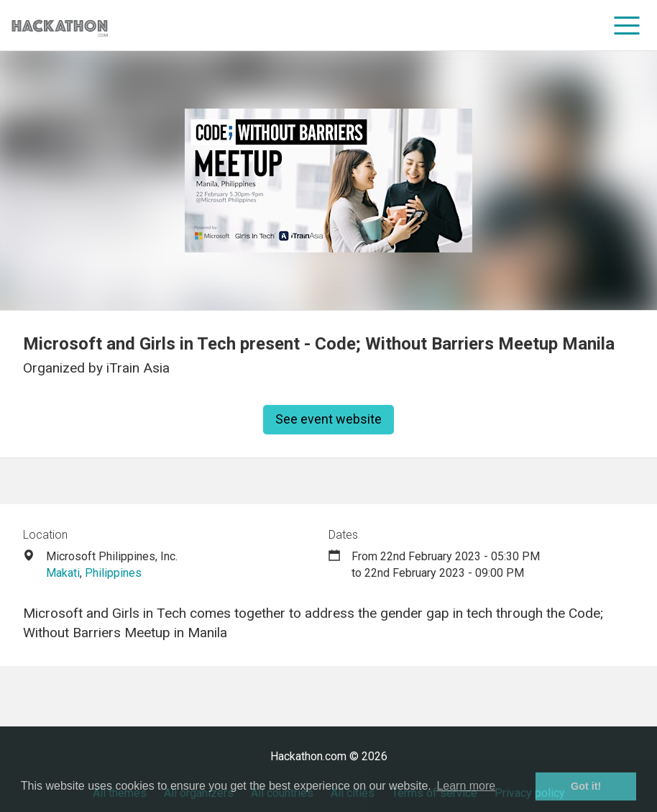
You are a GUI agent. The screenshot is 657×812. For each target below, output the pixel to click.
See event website (328, 418)
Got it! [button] (586, 786)
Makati (63, 573)
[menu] (627, 25)
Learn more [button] (465, 786)
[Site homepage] (60, 25)
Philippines (113, 573)
